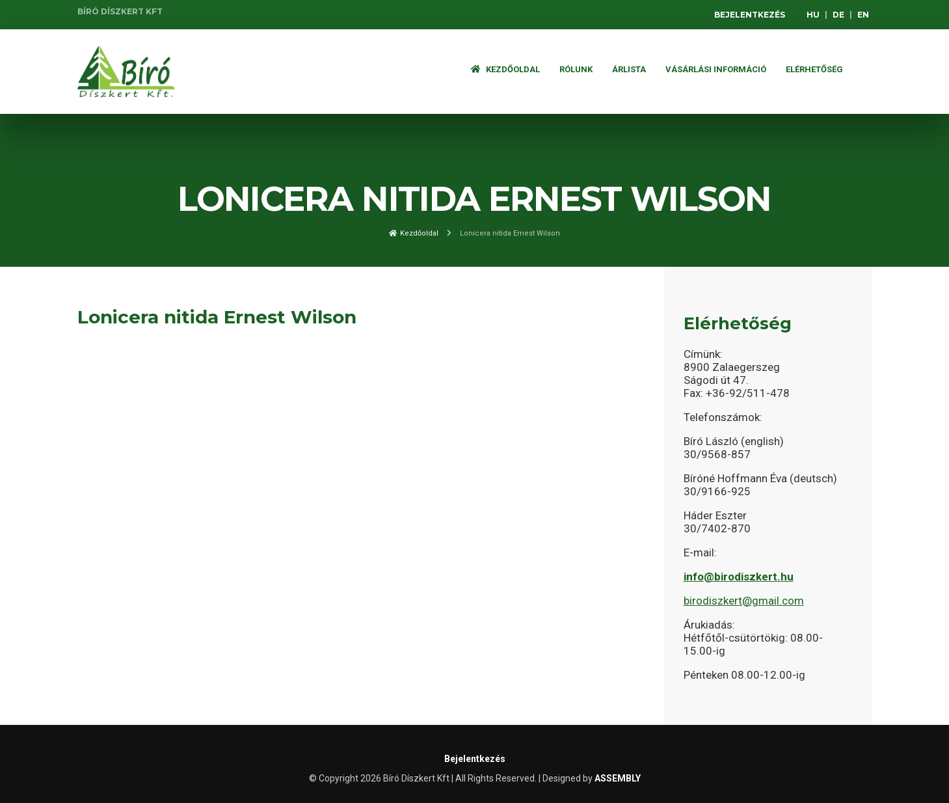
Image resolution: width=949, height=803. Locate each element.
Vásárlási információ (715, 69)
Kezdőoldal (505, 69)
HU (813, 15)
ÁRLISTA (629, 69)
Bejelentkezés (749, 15)
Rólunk (576, 69)
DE (838, 15)
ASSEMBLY (618, 778)
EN (863, 15)
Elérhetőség (814, 69)
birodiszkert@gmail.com (744, 600)
